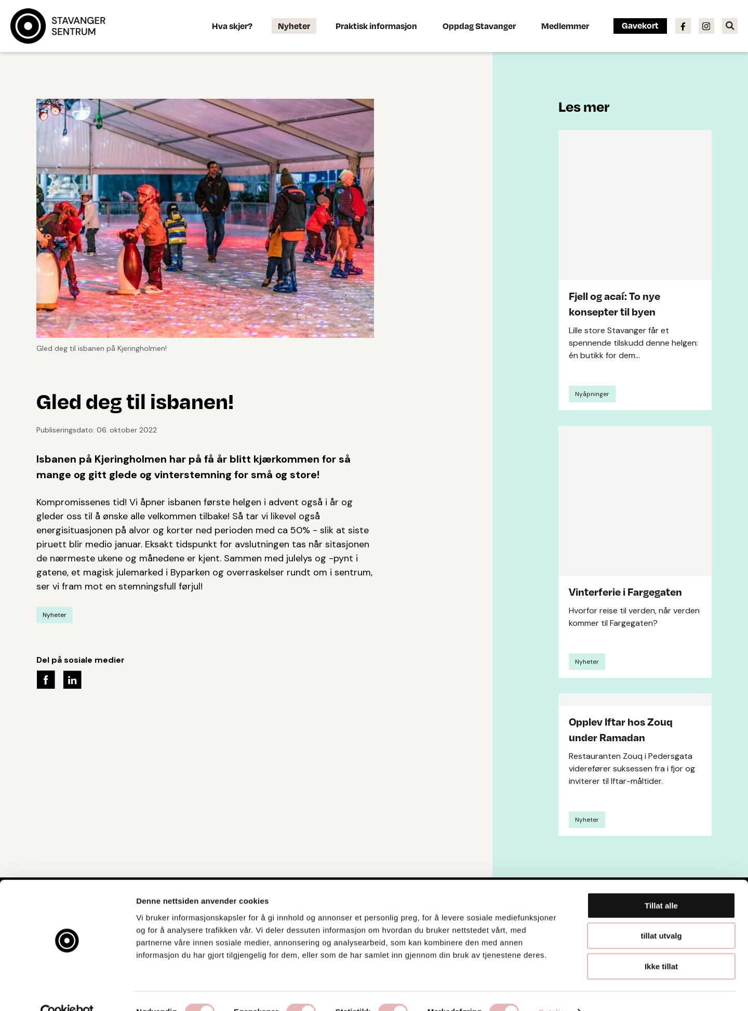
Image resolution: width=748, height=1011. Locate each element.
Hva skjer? (232, 25)
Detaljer (553, 990)
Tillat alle (661, 883)
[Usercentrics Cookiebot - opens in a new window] (67, 991)
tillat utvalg (661, 914)
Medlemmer (565, 25)
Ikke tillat (661, 944)
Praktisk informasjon (376, 25)
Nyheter (294, 25)
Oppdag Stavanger (479, 25)
